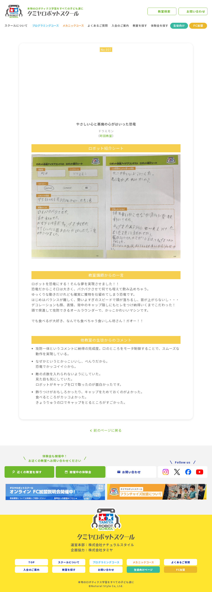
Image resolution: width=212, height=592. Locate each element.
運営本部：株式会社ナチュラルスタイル (102, 544)
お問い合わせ (196, 11)
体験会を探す (159, 25)
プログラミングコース (45, 25)
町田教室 (106, 136)
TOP (31, 562)
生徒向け (179, 25)
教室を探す (140, 25)
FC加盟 (198, 25)
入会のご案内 (120, 25)
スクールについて (16, 25)
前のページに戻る (108, 430)
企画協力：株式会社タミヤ (92, 549)
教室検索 (164, 11)
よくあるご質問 (98, 25)
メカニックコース (73, 25)
